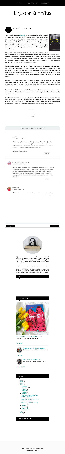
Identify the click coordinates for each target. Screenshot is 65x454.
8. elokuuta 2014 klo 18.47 (18, 189)
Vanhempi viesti (54, 226)
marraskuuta (25, 387)
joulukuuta (24, 386)
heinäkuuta (25, 393)
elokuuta (24, 392)
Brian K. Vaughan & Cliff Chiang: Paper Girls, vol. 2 (29, 336)
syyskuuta (24, 390)
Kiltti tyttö (22, 35)
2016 (21, 381)
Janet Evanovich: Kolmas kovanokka (30, 398)
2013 (21, 411)
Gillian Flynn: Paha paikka (27, 401)
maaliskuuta (25, 408)
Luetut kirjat (32, 3)
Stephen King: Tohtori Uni (27, 396)
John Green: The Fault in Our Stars (30, 399)
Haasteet (44, 3)
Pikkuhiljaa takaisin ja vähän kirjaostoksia (34, 348)
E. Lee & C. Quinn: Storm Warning (29, 402)
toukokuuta (25, 405)
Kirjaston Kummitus (32, 14)
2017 (21, 380)
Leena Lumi (15, 187)
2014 (21, 384)
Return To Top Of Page (32, 450)
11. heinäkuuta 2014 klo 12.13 (19, 138)
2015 (21, 383)
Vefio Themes (40, 448)
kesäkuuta (24, 404)
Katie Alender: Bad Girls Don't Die (29, 395)
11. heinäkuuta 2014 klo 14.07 (19, 164)
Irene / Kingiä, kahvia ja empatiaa (21, 162)
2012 (21, 412)
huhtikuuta (24, 407)
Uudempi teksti (10, 226)
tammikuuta (25, 410)
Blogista (20, 3)
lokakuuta (24, 389)
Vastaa (47, 153)
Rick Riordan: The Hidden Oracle (31, 359)
